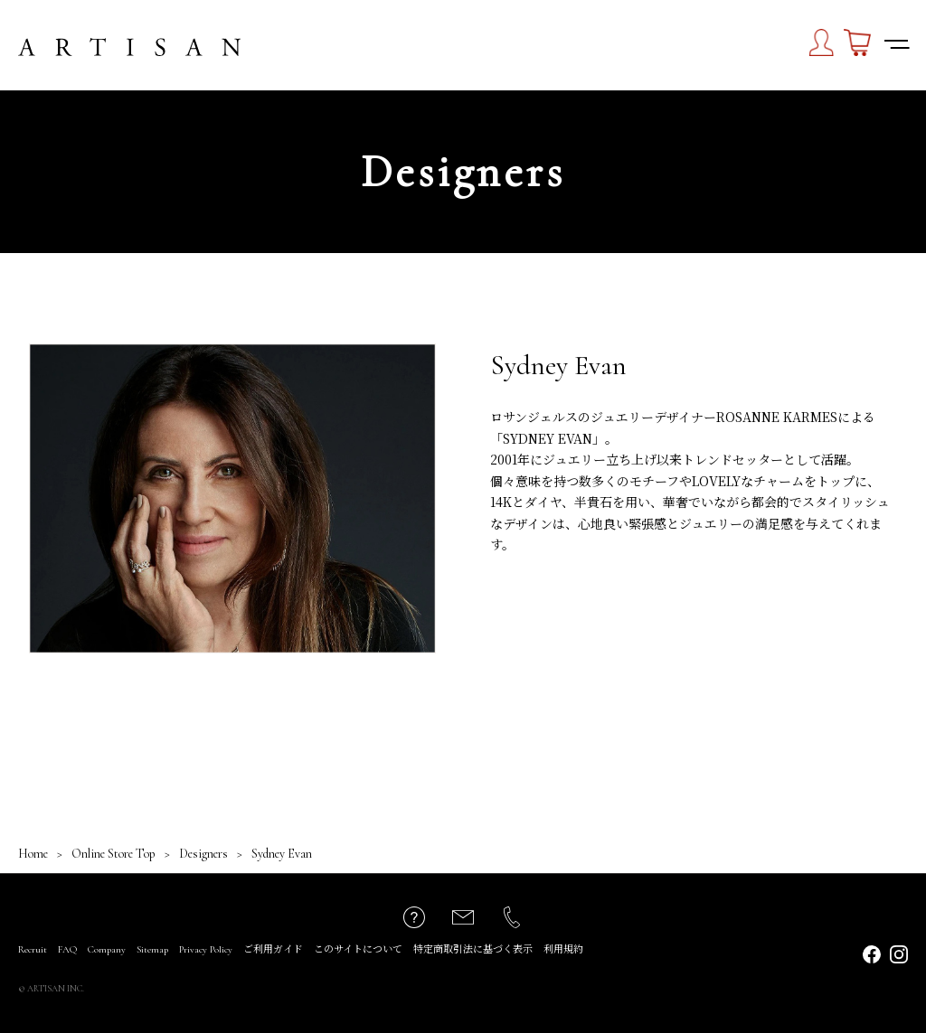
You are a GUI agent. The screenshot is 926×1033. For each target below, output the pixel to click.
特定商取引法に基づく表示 (473, 949)
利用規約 (563, 949)
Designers (203, 853)
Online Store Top (113, 853)
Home (33, 853)
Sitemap (152, 949)
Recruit (32, 949)
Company (107, 949)
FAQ (67, 949)
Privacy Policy (205, 949)
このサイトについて (358, 949)
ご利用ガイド (273, 949)
